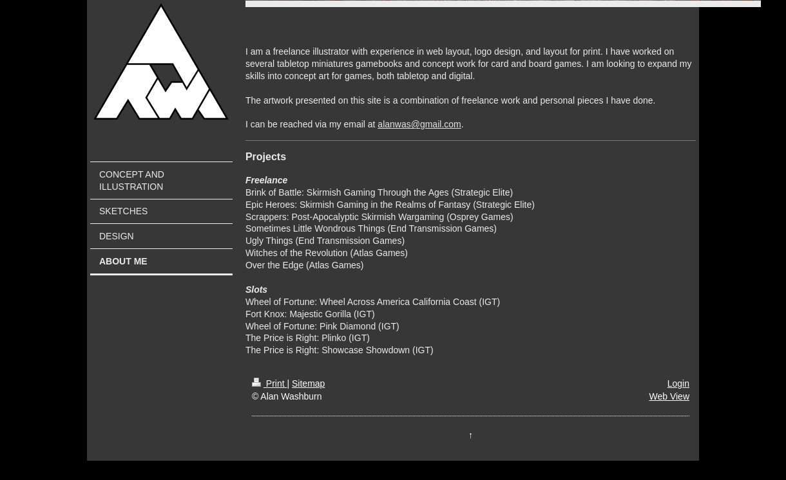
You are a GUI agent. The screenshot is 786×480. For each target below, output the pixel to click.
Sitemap (308, 383)
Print (269, 383)
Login (678, 383)
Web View (669, 396)
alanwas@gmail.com (419, 124)
